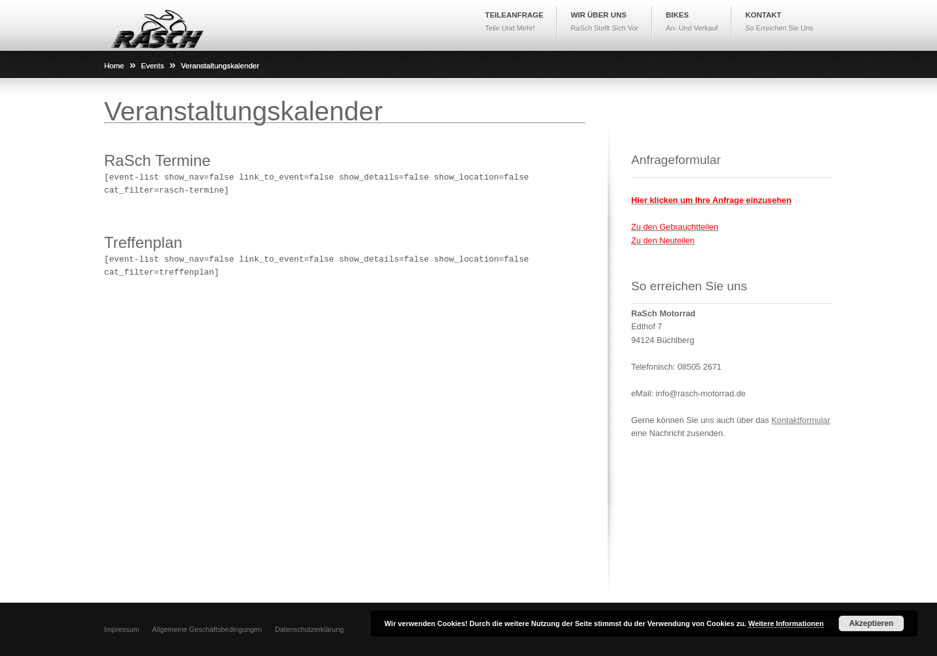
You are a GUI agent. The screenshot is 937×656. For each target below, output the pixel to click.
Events (152, 66)
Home (114, 66)
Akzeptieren (871, 623)
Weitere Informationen (786, 623)
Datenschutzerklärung (309, 629)
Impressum (121, 629)
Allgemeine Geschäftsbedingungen (207, 629)
